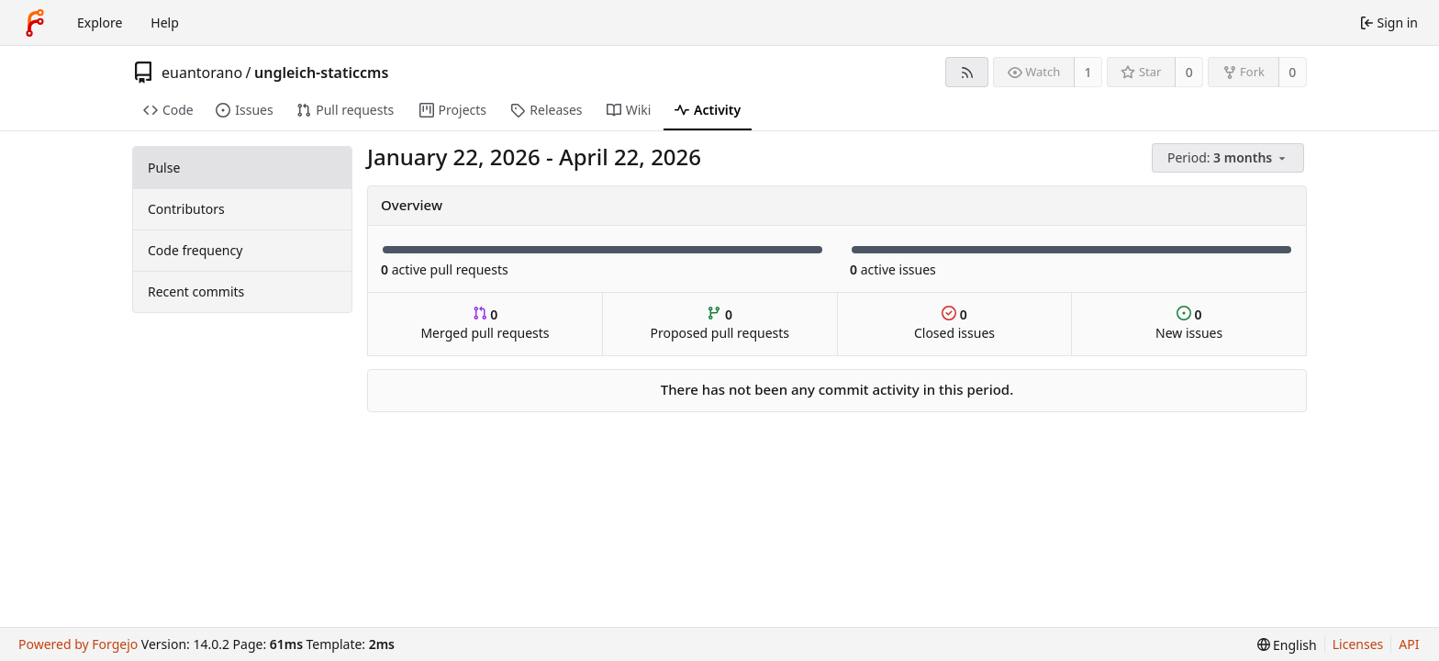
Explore (99, 22)
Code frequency (195, 250)
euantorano (202, 72)
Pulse (164, 167)
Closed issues (954, 324)
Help (165, 22)
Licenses (1358, 644)
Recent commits (196, 291)
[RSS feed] (966, 72)
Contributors (186, 209)
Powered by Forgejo (78, 644)
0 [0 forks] (1292, 72)
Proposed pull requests (720, 324)
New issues (1188, 324)
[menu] (1229, 158)
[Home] (35, 22)
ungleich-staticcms (321, 72)
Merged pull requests (484, 324)
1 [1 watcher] (1088, 72)
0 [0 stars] (1189, 72)
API (1409, 644)
